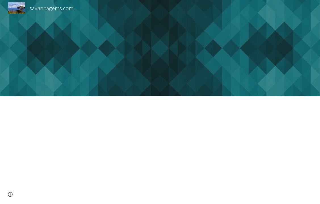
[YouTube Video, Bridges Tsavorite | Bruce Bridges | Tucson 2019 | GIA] (62, 48)
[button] (10, 194)
